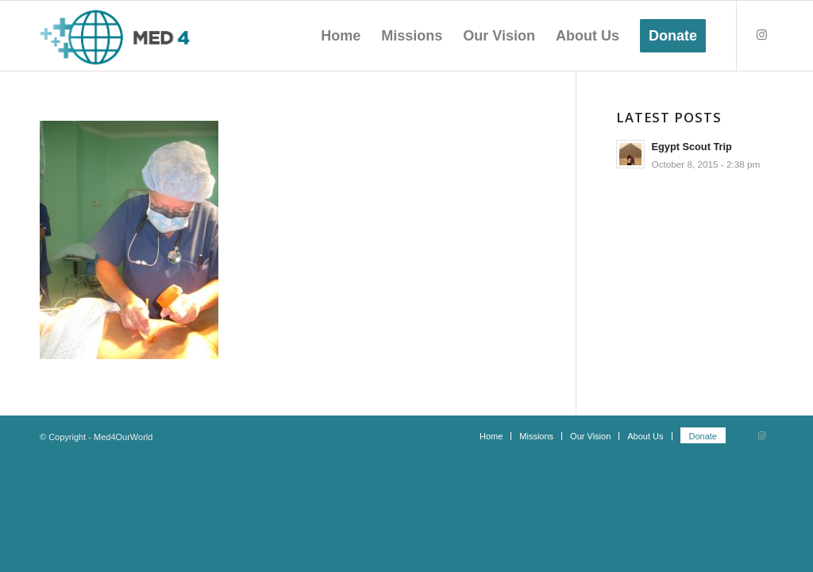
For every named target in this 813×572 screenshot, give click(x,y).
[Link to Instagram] (761, 35)
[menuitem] (340, 36)
